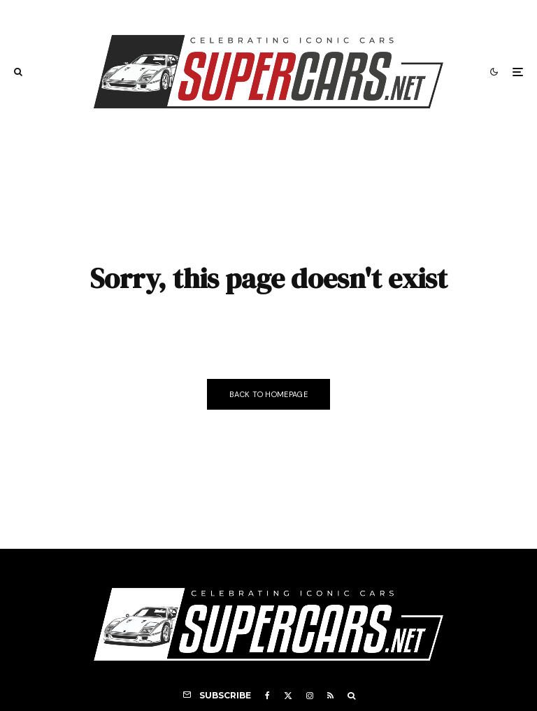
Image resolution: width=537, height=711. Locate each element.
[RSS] (330, 695)
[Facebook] (267, 695)
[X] (288, 695)
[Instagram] (309, 695)
